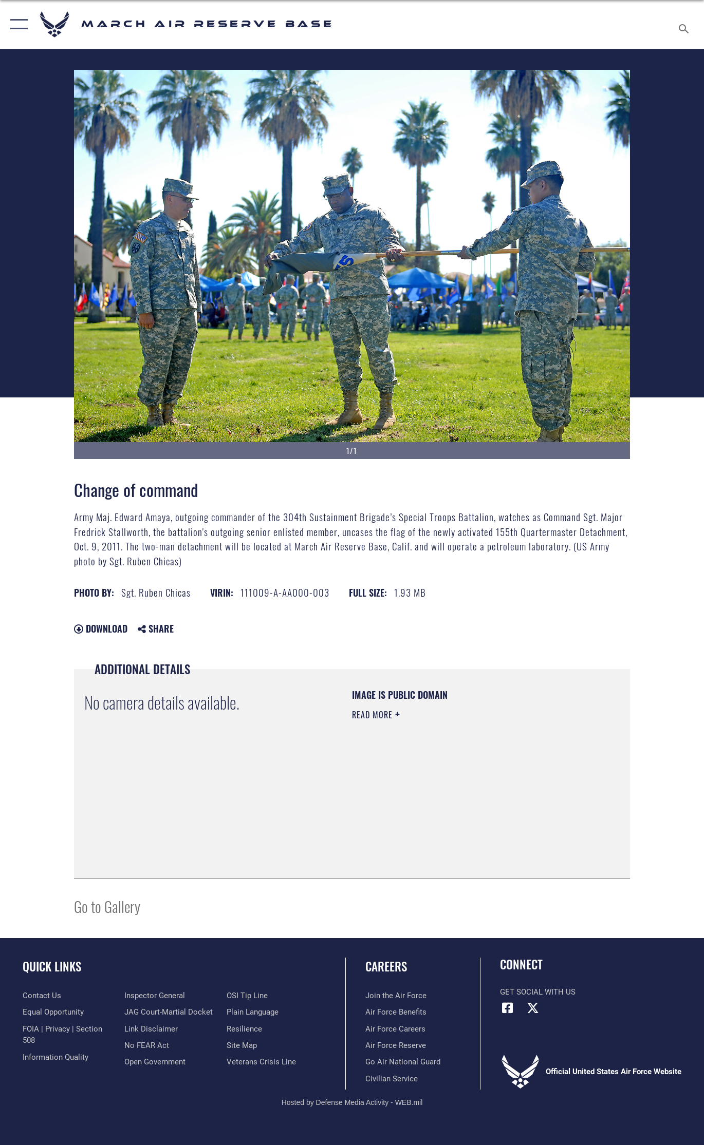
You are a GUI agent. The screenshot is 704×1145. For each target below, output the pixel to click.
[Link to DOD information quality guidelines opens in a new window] (55, 1057)
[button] (16, 24)
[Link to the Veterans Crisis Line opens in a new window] (261, 1061)
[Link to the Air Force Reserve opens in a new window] (395, 1045)
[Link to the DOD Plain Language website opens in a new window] (253, 1012)
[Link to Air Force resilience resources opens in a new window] (244, 1029)
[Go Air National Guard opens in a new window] (402, 1061)
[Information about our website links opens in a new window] (151, 1029)
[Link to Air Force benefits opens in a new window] (396, 1012)
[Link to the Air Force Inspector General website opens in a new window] (154, 995)
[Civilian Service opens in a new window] (391, 1078)
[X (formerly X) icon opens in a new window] (533, 1008)
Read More (373, 715)
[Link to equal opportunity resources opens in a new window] (53, 1012)
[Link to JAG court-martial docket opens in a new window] (168, 1012)
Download (100, 628)
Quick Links (52, 966)
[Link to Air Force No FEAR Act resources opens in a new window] (146, 1045)
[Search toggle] (685, 24)
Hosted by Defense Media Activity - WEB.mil (352, 1102)
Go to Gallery (107, 906)
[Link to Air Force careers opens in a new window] (395, 1029)
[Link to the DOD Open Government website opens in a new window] (155, 1061)
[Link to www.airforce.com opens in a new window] (396, 995)
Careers (386, 966)
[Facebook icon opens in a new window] (507, 1008)
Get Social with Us (538, 992)
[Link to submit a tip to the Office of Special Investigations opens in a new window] (247, 995)
